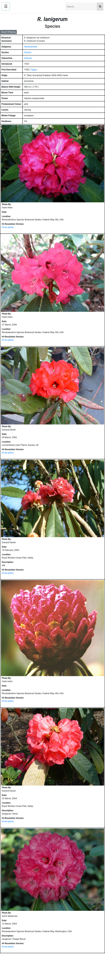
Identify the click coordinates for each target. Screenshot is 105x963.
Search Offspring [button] (8, 32)
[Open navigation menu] (6, 6)
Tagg (33, 69)
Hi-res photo (8, 227)
